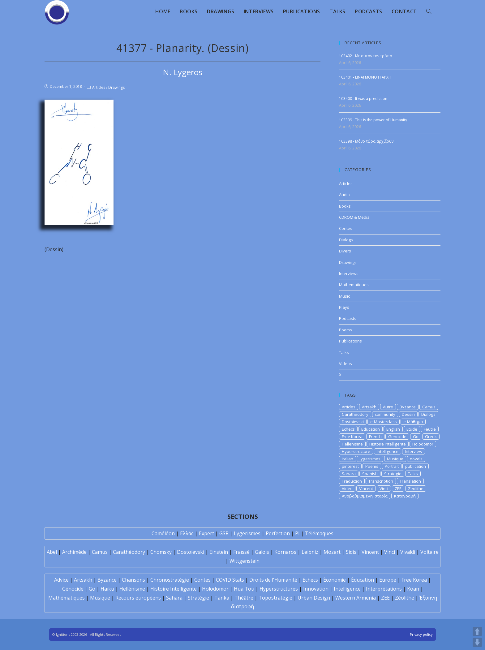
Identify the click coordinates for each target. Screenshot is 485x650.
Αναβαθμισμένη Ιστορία (365, 496)
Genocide (397, 436)
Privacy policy (421, 634)
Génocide (73, 588)
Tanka (221, 597)
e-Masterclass (383, 421)
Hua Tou (244, 588)
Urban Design (314, 597)
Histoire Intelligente (387, 444)
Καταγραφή (405, 496)
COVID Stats (230, 579)
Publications (350, 341)
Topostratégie (275, 597)
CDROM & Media (354, 217)
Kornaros (285, 552)
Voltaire (429, 552)
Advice (61, 579)
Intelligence (387, 451)
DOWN (477, 642)
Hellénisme (132, 588)
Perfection (278, 533)
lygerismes (370, 459)
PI (297, 533)
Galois (262, 552)
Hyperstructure (356, 451)
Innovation (315, 588)
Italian (347, 459)
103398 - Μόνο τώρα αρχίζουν (366, 141)
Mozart (332, 552)
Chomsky (161, 552)
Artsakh (369, 407)
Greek (431, 436)
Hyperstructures (279, 588)
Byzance (408, 407)
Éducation (362, 579)
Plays (344, 307)
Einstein (218, 552)
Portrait (392, 466)
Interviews (348, 273)
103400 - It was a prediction (363, 98)
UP (477, 631)
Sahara (349, 473)
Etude (411, 429)
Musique (395, 459)
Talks (344, 352)
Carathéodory (129, 552)
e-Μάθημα (413, 421)
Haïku (107, 588)
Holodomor (422, 444)
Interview (413, 451)
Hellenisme (352, 444)
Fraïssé (241, 552)
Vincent (366, 488)
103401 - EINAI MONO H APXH (365, 77)
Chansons (133, 579)
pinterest (350, 466)
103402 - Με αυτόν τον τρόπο (365, 55)
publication (415, 466)
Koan (413, 588)
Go (415, 436)
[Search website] (429, 11)
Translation (410, 481)
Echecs (348, 429)
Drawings (116, 87)
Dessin (408, 414)
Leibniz (310, 552)
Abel (52, 552)
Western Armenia (355, 597)
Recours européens (138, 597)
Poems (345, 330)
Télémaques (319, 533)
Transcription (380, 481)
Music (344, 296)
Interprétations (384, 588)
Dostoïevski (190, 552)
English (393, 429)
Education (370, 429)
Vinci (384, 488)
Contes (345, 228)
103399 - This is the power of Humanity (373, 120)
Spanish (370, 473)
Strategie (392, 473)
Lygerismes (247, 533)
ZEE (398, 488)
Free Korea (352, 436)
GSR (224, 533)
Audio (344, 194)
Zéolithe (404, 597)
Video (347, 488)
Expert (206, 533)
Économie (334, 579)
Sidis (351, 552)
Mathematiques (354, 284)
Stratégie (198, 597)
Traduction (352, 481)
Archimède (74, 552)
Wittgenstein (245, 560)
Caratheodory (355, 414)
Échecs (310, 579)
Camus (429, 407)
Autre (388, 407)
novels (416, 459)
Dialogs (346, 240)
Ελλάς (187, 533)
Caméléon (163, 533)
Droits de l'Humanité (273, 579)
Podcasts (347, 318)
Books (345, 206)
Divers (345, 251)
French (375, 436)
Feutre (430, 429)
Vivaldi (407, 552)
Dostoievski (353, 421)
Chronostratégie (169, 579)
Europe (387, 579)
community (385, 414)
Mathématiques (66, 597)
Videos (345, 363)
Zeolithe (415, 488)
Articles (98, 87)
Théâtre (243, 597)
